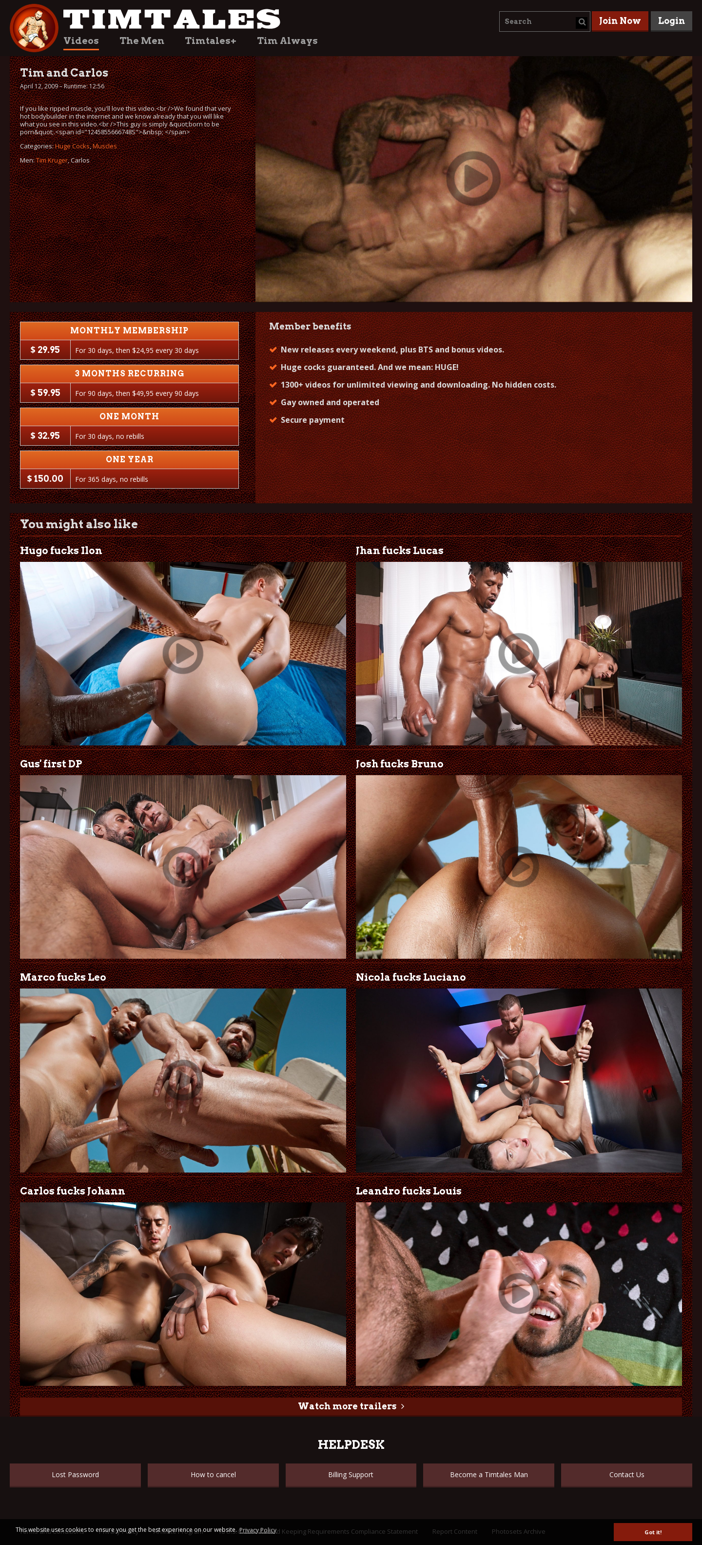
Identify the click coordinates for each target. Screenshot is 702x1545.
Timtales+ (210, 41)
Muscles (105, 146)
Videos (81, 41)
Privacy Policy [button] (257, 1530)
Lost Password (75, 1474)
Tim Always (287, 41)
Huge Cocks (72, 146)
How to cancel (213, 1474)
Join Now (620, 21)
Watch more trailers (347, 1406)
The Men (141, 41)
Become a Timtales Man (489, 1474)
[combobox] (544, 21)
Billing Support (350, 1474)
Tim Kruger (52, 160)
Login (671, 21)
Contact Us (626, 1474)
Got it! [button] (653, 1532)
